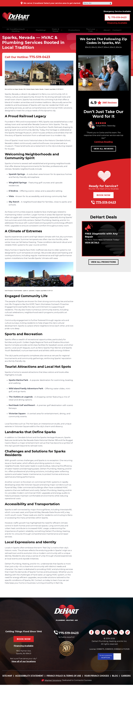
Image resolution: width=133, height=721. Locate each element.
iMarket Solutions (52, 716)
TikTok (109, 670)
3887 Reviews (109, 103)
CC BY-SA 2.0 (59, 90)
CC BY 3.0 (50, 306)
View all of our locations (23, 693)
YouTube (106, 664)
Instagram (100, 664)
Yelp (112, 664)
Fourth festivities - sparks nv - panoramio (24, 306)
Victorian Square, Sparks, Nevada (35, 90)
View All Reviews (103, 149)
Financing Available (117, 21)
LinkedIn (119, 664)
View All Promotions (103, 262)
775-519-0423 (118, 15)
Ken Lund (7, 90)
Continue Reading (103, 142)
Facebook (93, 664)
